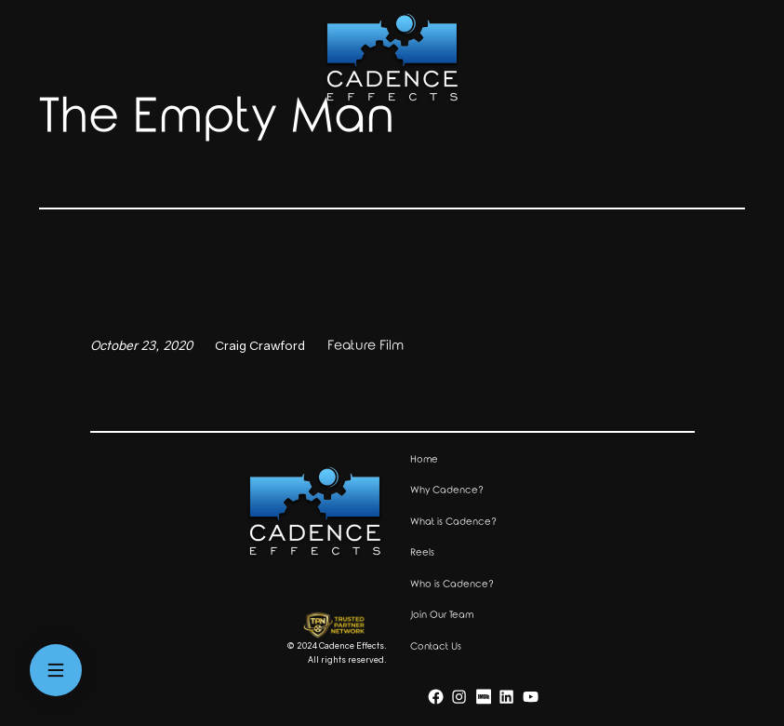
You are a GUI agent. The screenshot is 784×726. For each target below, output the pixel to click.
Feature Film (365, 346)
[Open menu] (56, 670)
